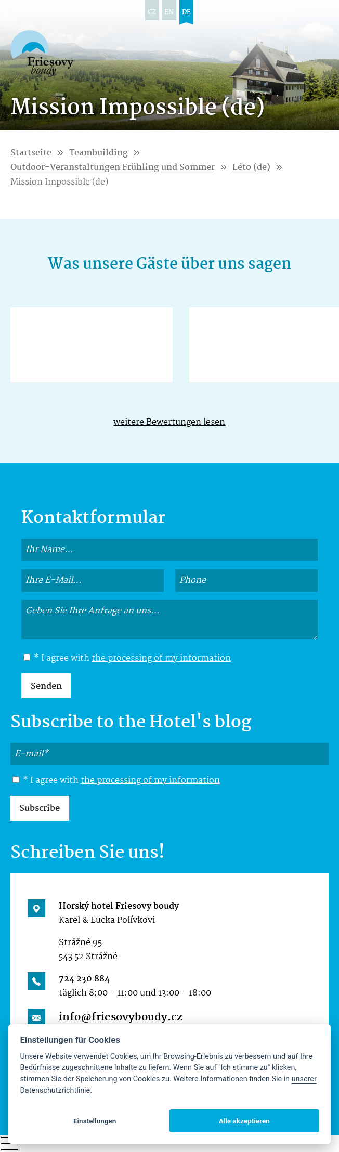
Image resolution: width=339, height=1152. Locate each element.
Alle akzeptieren (244, 1121)
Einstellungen (94, 1121)
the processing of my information (161, 658)
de (186, 12)
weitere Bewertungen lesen (169, 422)
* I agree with (127, 658)
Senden (46, 686)
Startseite (30, 153)
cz (152, 12)
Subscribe (39, 809)
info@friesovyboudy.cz (120, 1017)
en (169, 12)
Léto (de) (251, 168)
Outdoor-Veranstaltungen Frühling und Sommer (112, 168)
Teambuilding (98, 153)
